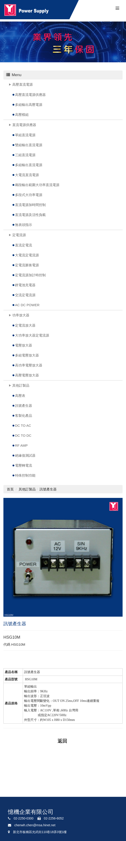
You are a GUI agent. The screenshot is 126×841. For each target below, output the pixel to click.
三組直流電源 (25, 155)
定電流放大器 (25, 325)
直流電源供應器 (24, 125)
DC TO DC (23, 435)
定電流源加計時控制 (30, 275)
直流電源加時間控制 (30, 205)
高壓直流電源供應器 (30, 95)
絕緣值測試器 (25, 455)
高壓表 (20, 395)
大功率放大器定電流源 (32, 335)
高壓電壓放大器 (27, 375)
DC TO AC (23, 425)
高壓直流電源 (22, 84)
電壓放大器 (23, 345)
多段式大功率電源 (28, 195)
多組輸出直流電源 (28, 165)
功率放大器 (20, 315)
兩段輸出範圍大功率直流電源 (37, 185)
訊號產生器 (23, 405)
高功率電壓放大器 (28, 365)
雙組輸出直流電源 (28, 145)
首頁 (10, 489)
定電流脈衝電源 (27, 265)
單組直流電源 (25, 135)
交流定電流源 (25, 295)
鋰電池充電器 (25, 285)
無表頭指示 (23, 225)
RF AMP (21, 445)
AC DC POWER (27, 305)
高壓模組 (22, 114)
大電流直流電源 (27, 175)
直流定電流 (23, 245)
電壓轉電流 (23, 465)
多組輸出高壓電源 (28, 105)
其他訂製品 (20, 385)
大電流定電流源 (27, 255)
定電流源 (19, 235)
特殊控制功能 (25, 475)
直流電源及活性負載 (30, 215)
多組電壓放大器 (27, 355)
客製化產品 (23, 415)
